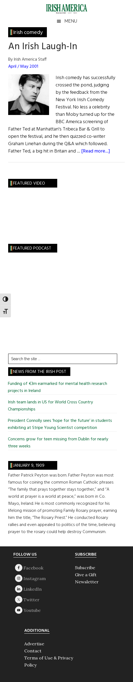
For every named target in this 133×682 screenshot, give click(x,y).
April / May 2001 (23, 66)
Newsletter (87, 581)
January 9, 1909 (28, 465)
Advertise (34, 643)
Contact (32, 650)
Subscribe (85, 567)
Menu (70, 21)
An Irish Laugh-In (42, 46)
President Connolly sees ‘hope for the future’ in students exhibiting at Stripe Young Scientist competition (60, 424)
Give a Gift (85, 574)
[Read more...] (95, 151)
